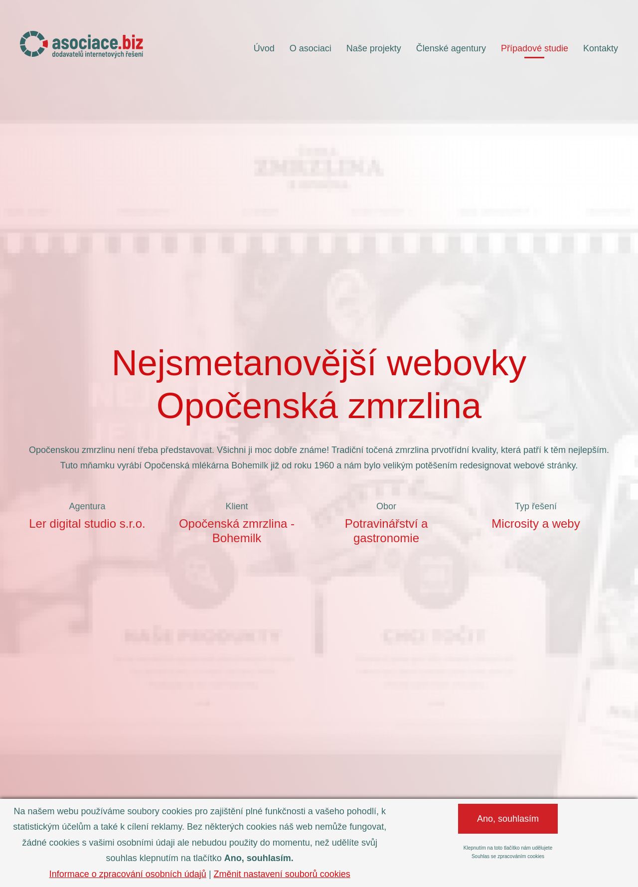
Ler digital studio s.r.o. (87, 523)
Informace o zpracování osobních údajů (127, 874)
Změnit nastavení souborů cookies (282, 874)
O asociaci (310, 48)
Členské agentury (451, 48)
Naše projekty (373, 48)
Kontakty (600, 48)
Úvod (264, 48)
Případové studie (534, 48)
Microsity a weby (535, 523)
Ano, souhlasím (508, 819)
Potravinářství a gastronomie (386, 531)
